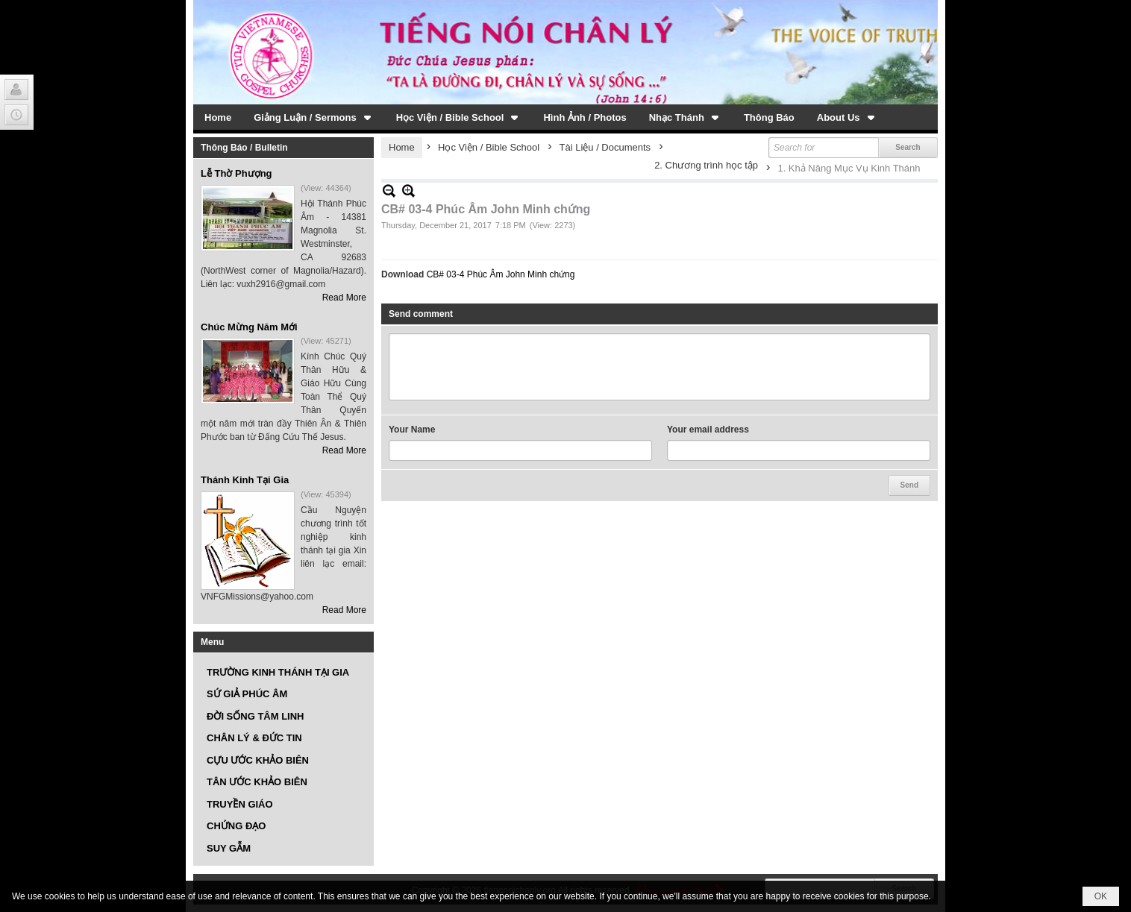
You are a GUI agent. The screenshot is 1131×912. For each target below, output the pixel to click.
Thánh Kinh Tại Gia (245, 479)
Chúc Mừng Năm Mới (249, 327)
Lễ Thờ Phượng (236, 173)
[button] (313, 117)
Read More (344, 297)
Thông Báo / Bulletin (244, 147)
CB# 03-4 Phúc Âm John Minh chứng (501, 274)
